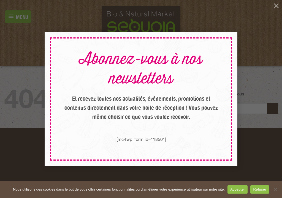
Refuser (259, 189)
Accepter (237, 189)
